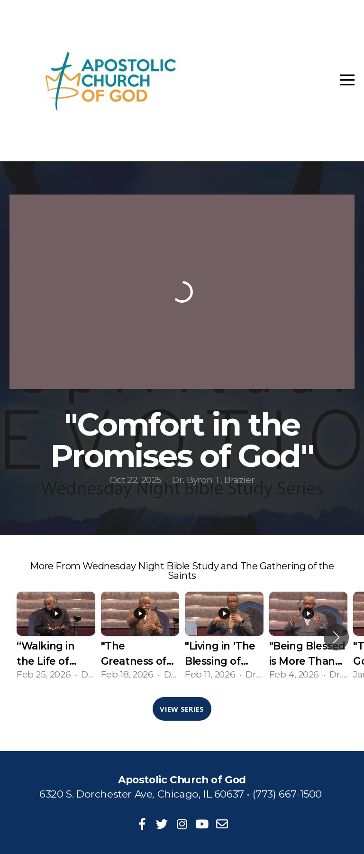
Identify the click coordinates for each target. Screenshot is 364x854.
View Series (182, 709)
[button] (336, 637)
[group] (56, 637)
